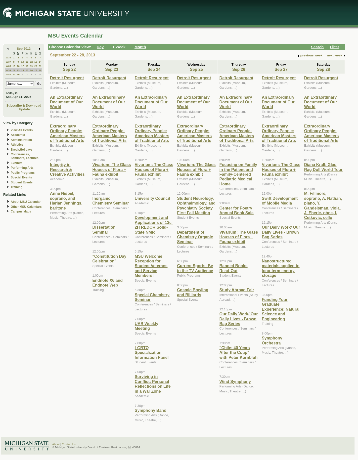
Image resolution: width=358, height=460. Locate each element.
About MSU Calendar (26, 202)
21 (40, 66)
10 (22, 61)
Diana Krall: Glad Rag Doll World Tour (323, 166)
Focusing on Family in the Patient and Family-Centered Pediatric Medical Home (238, 174)
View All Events (22, 130)
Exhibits (16, 163)
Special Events (21, 177)
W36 (8, 57)
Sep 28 (323, 69)
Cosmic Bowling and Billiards (192, 292)
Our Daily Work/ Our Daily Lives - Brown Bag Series (239, 319)
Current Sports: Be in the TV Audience (195, 268)
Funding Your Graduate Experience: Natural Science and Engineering (281, 309)
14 (40, 61)
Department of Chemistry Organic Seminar (195, 237)
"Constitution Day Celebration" (109, 258)
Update (24, 109)
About (56, 444)
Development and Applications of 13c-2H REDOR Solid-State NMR (154, 224)
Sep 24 (153, 69)
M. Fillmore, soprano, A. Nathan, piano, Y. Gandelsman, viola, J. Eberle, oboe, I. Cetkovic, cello (323, 205)
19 (31, 66)
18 (27, 66)
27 (35, 70)
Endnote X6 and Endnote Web (107, 282)
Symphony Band (150, 410)
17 (22, 66)
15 (13, 66)
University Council (152, 198)
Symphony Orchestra (272, 340)
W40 (8, 74)
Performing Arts (22, 167)
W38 (8, 66)
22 (13, 70)
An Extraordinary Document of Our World (66, 102)
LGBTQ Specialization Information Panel (152, 352)
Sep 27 (281, 69)
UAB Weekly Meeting (146, 326)
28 (40, 70)
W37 (8, 61)
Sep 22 (69, 69)
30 (18, 74)
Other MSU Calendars (26, 207)
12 (31, 61)
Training (16, 187)
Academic (18, 135)
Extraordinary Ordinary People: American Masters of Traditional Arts (67, 133)
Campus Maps (21, 211)
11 (27, 61)
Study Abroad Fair (237, 290)
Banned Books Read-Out (234, 268)
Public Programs (23, 172)
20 (35, 66)
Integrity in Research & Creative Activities (67, 169)
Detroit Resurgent (67, 78)
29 (13, 74)
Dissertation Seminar (103, 229)
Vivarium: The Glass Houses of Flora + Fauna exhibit (111, 169)
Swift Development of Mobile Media (280, 200)
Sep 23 (111, 69)
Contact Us (69, 444)
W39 (8, 70)
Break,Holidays (22, 149)
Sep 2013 (24, 48)
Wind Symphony (235, 381)
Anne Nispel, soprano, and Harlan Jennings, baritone (66, 200)
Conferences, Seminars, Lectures (25, 156)
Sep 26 (238, 69)
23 (18, 70)
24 (22, 70)
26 (31, 70)
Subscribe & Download (23, 105)
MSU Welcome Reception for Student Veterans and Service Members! (151, 266)
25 (27, 70)
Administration (21, 140)
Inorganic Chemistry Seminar (110, 200)
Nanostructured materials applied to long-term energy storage (281, 268)
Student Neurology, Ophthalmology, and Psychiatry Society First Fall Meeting (196, 205)
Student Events (22, 182)
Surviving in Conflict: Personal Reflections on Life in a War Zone (153, 383)
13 (35, 61)
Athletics (17, 144)
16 (18, 66)
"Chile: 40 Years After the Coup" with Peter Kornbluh (239, 352)
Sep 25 (196, 69)
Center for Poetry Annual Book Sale (237, 210)
